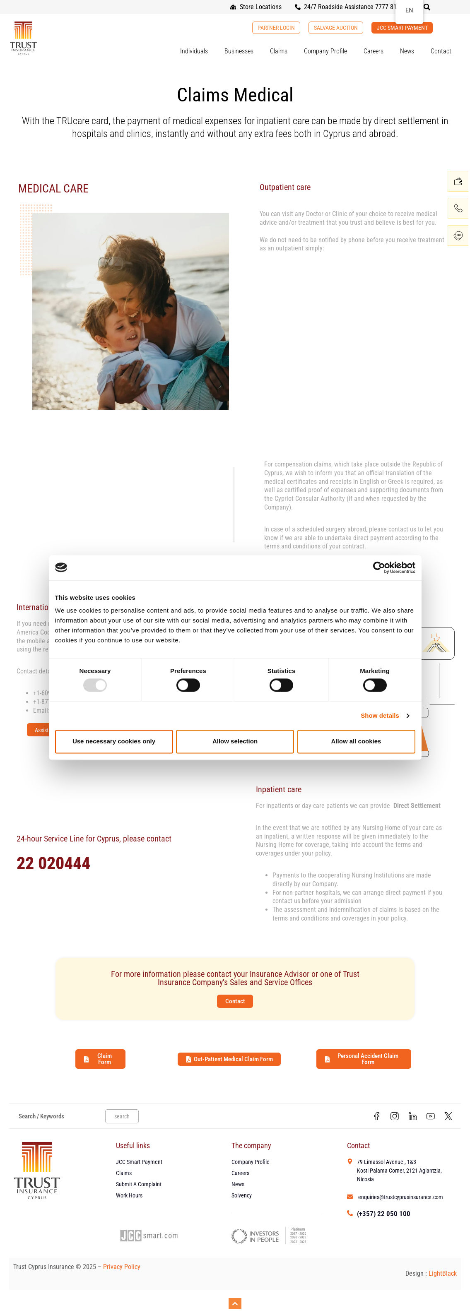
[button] (427, 7)
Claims (278, 51)
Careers (373, 51)
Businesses (238, 51)
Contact (441, 51)
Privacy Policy (122, 1269)
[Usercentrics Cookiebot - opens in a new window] (379, 567)
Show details (380, 715)
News (407, 51)
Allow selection (235, 741)
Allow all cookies (356, 741)
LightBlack (443, 1275)
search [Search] (122, 1117)
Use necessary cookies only (113, 741)
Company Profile (325, 51)
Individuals (194, 51)
